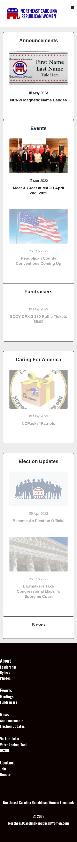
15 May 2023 (38, 93)
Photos (5, 678)
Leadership (8, 667)
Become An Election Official (38, 521)
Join (3, 768)
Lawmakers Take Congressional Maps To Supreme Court (38, 591)
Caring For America (38, 359)
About (5, 660)
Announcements (38, 40)
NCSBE (5, 750)
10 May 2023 (38, 309)
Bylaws (5, 672)
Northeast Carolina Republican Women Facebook (38, 802)
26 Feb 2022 (38, 251)
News (38, 624)
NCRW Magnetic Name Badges (38, 100)
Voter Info (9, 738)
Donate (5, 774)
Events (38, 128)
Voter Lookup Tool (13, 744)
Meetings (7, 696)
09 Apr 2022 (38, 513)
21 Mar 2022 (38, 180)
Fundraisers (38, 291)
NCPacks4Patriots (38, 423)
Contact (7, 762)
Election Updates (38, 461)
